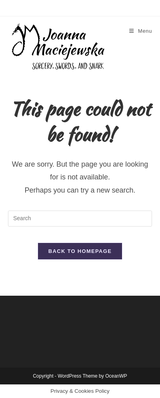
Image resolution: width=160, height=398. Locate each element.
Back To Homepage (80, 251)
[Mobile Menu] (140, 31)
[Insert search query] (80, 219)
